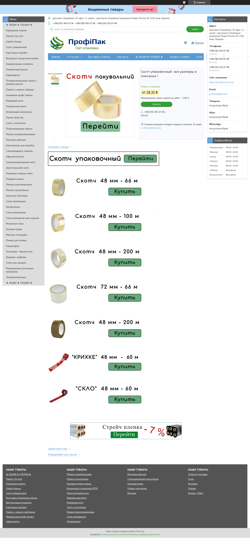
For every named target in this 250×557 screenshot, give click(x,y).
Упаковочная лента (16, 106)
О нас (199, 57)
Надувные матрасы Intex (19, 173)
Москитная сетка (15, 223)
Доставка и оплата (99, 57)
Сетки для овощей (16, 262)
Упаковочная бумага (17, 69)
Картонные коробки (16, 52)
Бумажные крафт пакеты (19, 95)
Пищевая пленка (15, 178)
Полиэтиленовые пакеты (19, 128)
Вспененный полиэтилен (19, 111)
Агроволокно (13, 206)
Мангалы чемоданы (16, 234)
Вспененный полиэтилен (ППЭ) (82, 488)
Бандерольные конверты (19, 63)
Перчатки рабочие (16, 139)
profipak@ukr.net (218, 93)
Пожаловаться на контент (114, 534)
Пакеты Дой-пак (14, 117)
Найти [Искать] (195, 29)
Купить (157, 104)
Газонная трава (14, 229)
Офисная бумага (15, 156)
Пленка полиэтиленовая (19, 184)
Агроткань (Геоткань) (17, 195)
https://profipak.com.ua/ (221, 82)
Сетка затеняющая (16, 201)
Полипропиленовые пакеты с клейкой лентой (21, 82)
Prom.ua (140, 531)
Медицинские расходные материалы (19, 270)
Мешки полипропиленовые (20, 134)
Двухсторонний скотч (17, 167)
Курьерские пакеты (16, 30)
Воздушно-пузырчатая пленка (22, 58)
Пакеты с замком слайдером (20, 512)
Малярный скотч (14, 100)
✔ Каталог (73, 57)
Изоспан (131, 493)
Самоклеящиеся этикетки (19, 151)
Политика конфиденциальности (144, 534)
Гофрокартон (13, 75)
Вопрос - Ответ (195, 493)
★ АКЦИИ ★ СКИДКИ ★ (19, 24)
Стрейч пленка (13, 41)
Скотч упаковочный (16, 47)
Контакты (122, 57)
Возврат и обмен (179, 57)
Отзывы (192, 488)
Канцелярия (12, 246)
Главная (55, 57)
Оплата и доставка (197, 474)
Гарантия (215, 57)
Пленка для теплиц (16, 240)
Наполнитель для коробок (20, 145)
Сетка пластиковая (16, 212)
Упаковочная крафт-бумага (20, 516)
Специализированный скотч (20, 162)
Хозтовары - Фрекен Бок (19, 251)
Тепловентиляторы (16, 277)
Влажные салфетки (16, 257)
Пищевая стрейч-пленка (79, 483)
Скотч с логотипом (16, 123)
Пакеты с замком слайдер (20, 89)
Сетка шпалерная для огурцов (22, 218)
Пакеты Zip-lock (14, 36)
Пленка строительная (17, 190)
